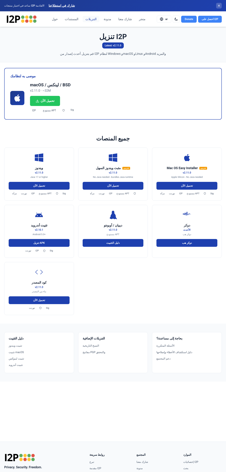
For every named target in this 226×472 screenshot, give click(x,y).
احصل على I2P (210, 19)
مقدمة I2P (95, 468)
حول (55, 19)
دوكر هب (187, 242)
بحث (185, 468)
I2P (34, 110)
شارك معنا (125, 19)
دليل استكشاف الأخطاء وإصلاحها (174, 352)
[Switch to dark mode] (176, 19)
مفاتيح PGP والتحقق (94, 352)
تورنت (24, 193)
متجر (142, 19)
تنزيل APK (39, 242)
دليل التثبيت (113, 242)
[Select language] (164, 19)
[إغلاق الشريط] (219, 5)
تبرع (92, 462)
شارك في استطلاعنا (62, 5)
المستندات (71, 19)
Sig (72, 109)
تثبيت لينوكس (16, 358)
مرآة (14, 193)
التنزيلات (91, 19)
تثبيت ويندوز (15, 345)
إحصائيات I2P (190, 462)
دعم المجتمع (163, 358)
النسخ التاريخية (91, 345)
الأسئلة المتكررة (165, 345)
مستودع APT (49, 110)
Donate (189, 19)
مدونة (107, 19)
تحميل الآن (45, 101)
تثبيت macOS (16, 352)
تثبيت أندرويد (16, 365)
